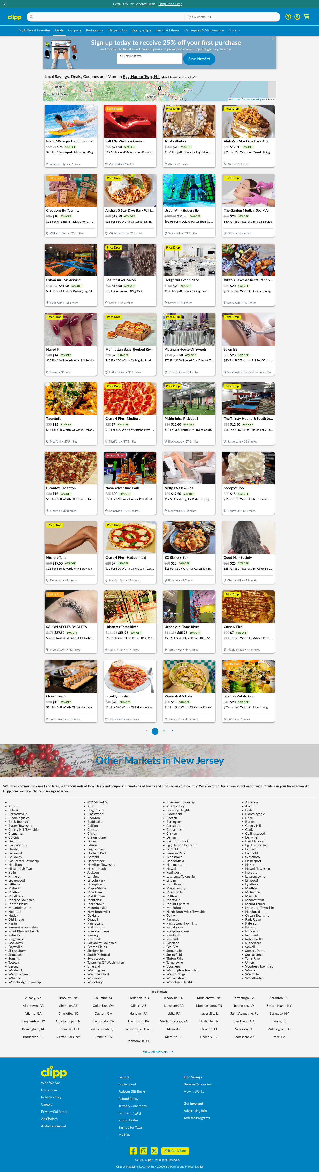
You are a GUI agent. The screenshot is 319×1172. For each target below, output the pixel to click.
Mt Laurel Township (258, 907)
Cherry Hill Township (22, 829)
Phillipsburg (94, 927)
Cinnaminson (174, 829)
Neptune (13, 911)
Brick (247, 818)
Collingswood (253, 833)
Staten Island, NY (279, 1005)
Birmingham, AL (33, 1029)
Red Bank (250, 935)
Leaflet (234, 99)
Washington (94, 970)
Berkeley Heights (177, 810)
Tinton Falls (173, 958)
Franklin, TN (103, 1037)
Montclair (92, 900)
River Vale (92, 939)
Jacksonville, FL (138, 1041)
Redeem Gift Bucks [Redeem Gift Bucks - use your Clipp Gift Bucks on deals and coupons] (132, 1091)
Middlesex (14, 896)
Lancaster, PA (174, 1005)
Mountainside (95, 907)
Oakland (91, 915)
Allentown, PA (33, 1005)
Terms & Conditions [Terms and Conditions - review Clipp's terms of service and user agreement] (133, 1106)
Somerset (13, 954)
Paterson (250, 923)
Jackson (91, 872)
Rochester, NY (244, 1005)
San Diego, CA (244, 1021)
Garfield (91, 857)
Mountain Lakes (18, 907)
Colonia (12, 837)
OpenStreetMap (253, 99)
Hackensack (94, 861)
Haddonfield (173, 861)
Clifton (90, 833)
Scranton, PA (279, 998)
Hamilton (13, 865)
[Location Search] (233, 17)
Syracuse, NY (279, 1013)
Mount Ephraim (176, 904)
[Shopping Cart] (306, 17)
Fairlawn (250, 849)
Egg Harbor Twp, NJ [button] (141, 77)
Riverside (171, 939)
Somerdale (172, 950)
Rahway (12, 935)
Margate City (174, 888)
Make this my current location (178, 77)
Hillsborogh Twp (18, 868)
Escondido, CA (103, 1021)
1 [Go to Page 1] (155, 731)
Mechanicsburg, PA (174, 1021)
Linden (169, 880)
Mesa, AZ (174, 1029)
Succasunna (252, 954)
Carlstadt (171, 825)
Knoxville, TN (173, 998)
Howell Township (256, 868)
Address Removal (53, 1126)
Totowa (12, 962)
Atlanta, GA (33, 1013)
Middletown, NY (209, 998)
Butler (248, 822)
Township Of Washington (104, 962)
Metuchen (251, 892)
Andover (13, 806)
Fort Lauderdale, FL (103, 1029)
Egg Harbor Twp (255, 845)
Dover (90, 841)
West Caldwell (17, 974)
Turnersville (173, 962)
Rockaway (14, 943)
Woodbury (93, 982)
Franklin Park (174, 853)
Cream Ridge (95, 837)
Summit (12, 958)
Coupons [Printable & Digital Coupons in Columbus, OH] (74, 30)
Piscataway (173, 927)
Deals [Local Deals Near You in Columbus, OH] (59, 30)
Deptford (13, 841)
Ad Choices (49, 1119)
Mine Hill (250, 896)
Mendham (93, 892)
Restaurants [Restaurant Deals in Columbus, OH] (94, 30)
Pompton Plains (176, 931)
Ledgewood (15, 880)
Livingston (93, 884)
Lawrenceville (253, 876)
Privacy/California (54, 1111)
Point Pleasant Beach (22, 931)
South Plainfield (97, 954)
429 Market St (96, 802)
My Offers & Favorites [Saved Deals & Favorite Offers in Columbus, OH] (34, 30)
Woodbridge (252, 978)
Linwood (250, 880)
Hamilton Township (99, 865)
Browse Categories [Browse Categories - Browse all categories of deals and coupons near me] (197, 1084)
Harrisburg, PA (138, 1021)
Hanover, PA (138, 1013)
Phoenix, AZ (209, 1037)
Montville (171, 900)
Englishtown (94, 849)
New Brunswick (97, 911)
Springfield (172, 954)
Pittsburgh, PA (244, 998)
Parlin (11, 923)
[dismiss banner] (273, 38)
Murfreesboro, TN (209, 1005)
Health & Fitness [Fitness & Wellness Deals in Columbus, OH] (168, 30)
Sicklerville (93, 950)
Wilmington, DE (279, 1029)
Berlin (248, 810)
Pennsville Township (21, 927)
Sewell (248, 947)
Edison (90, 845)
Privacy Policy (51, 1097)
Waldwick (14, 970)
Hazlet (248, 865)
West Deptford (96, 974)
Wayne (248, 970)
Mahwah (13, 888)
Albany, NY (33, 998)
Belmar (11, 810)
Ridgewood (15, 939)
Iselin (10, 872)
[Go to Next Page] (172, 731)
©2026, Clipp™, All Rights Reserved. (157, 1160)
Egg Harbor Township (180, 845)
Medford (13, 892)
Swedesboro (94, 958)
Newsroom (49, 1090)
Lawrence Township (179, 876)
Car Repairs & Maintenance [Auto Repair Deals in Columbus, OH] (204, 30)
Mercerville (173, 892)
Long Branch (173, 884)
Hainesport (251, 861)
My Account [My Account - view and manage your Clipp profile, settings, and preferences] (127, 1084)
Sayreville (13, 947)
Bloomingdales (17, 818)
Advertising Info (195, 1111)
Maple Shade (95, 888)
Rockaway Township (100, 943)
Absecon (250, 802)
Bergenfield (94, 810)
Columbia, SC (103, 998)
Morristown (94, 904)
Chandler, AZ (68, 1005)
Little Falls (14, 884)
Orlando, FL (209, 1029)
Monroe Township (20, 900)
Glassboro (251, 857)
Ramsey (91, 935)
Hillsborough (95, 868)
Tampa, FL (279, 1021)
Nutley (11, 915)
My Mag (124, 1134)
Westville (250, 974)
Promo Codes (128, 1120)
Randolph (171, 935)
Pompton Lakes (96, 931)
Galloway (13, 857)
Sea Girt (170, 947)
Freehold (250, 853)
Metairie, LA (174, 1037)
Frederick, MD (138, 998)
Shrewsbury (15, 950)
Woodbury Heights (178, 982)
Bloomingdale (253, 814)
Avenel (248, 806)
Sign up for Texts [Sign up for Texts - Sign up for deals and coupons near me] (131, 1127)
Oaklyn (170, 915)
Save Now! (199, 59)
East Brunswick (176, 841)
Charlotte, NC (68, 1013)
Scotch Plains (95, 947)
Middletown (94, 896)
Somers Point (253, 950)
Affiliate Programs (197, 1118)
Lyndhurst (251, 884)
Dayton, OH (103, 1013)
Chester (91, 829)
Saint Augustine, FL (244, 1013)
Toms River (251, 958)
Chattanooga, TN (68, 1021)
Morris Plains (16, 904)
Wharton (13, 978)
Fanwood (13, 853)
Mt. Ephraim (173, 907)
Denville (249, 837)
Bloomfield (172, 814)
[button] (314, 4)
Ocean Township (255, 915)
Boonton (92, 818)
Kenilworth (172, 872)
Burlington (172, 822)
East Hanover (253, 841)
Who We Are (50, 1083)
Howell (170, 868)
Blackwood (93, 814)
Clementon (14, 833)
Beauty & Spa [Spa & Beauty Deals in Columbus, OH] (141, 30)
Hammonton (173, 865)
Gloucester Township (22, 861)
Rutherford (251, 943)
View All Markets (158, 1052)
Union (248, 962)
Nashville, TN (209, 1021)
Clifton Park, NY (68, 1037)
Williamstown (175, 978)
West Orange (174, 974)
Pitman (249, 927)
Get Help (125, 1113)
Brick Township (17, 822)
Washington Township (180, 970)
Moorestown (253, 900)
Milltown (171, 896)
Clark (247, 829)
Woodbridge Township (23, 982)
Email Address (131, 55)
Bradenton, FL (33, 1037)
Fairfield (170, 849)
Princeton (250, 931)
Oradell (91, 919)
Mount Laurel (253, 904)
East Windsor (16, 845)
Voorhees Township (257, 966)
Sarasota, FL (244, 1029)
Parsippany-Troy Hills (180, 923)
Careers (46, 1104)
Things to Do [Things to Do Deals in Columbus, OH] (117, 30)
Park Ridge (251, 919)
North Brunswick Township (184, 911)
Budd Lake (93, 822)
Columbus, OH (103, 1005)
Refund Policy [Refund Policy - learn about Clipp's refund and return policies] (128, 1098)
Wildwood (93, 978)
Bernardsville (16, 814)
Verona (12, 966)
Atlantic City (174, 806)
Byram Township (18, 825)
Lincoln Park (94, 880)
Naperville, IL (209, 1013)
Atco (89, 806)
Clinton (170, 833)
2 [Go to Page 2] (164, 731)
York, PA (279, 1037)
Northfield (251, 911)
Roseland (171, 943)
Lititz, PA (173, 1013)
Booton (170, 818)
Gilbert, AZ (138, 1005)
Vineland (92, 966)
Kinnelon (13, 876)
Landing (91, 876)
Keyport (249, 872)
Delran (169, 837)
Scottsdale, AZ (244, 1037)
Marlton (249, 888)
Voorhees (171, 966)
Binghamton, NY (33, 1021)
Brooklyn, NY (68, 998)
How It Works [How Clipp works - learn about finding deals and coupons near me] (194, 1091)
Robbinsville (252, 939)
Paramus (171, 919)
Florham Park (95, 853)
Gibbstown (172, 857)
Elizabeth (13, 849)
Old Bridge (14, 919)
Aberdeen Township (179, 802)
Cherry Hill (251, 825)
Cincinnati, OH (68, 1029)
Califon (91, 825)
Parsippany (93, 923)
